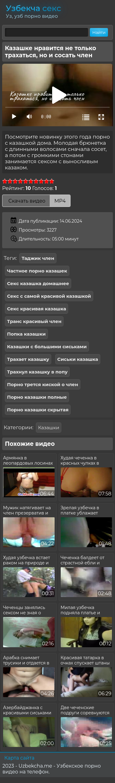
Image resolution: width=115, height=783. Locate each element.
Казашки (48, 427)
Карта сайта (19, 758)
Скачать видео (36, 201)
